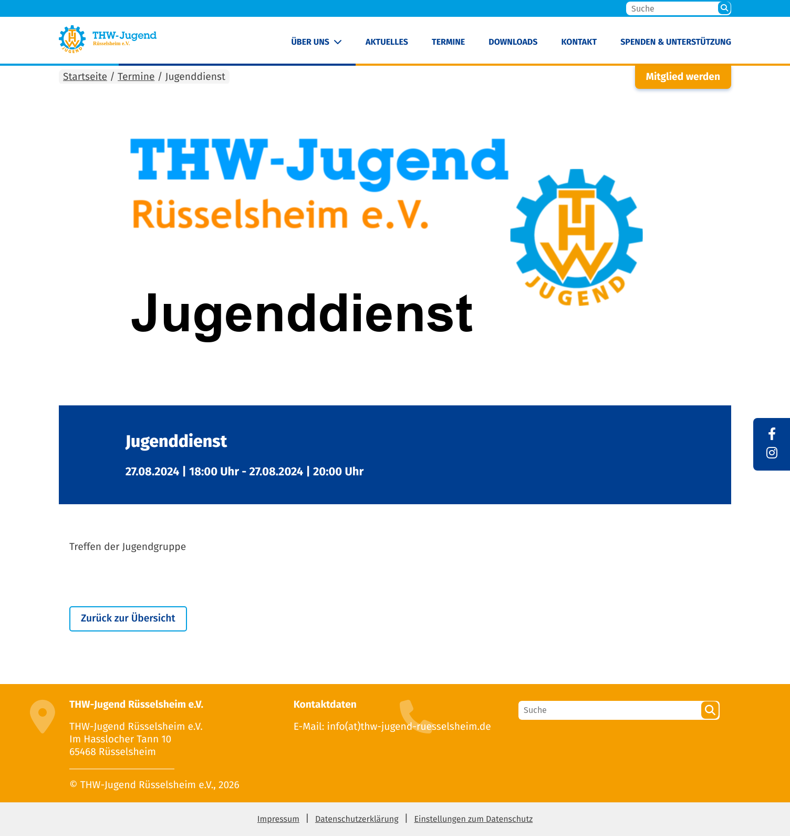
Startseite (85, 77)
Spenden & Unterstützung (675, 42)
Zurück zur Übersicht (128, 619)
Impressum (278, 819)
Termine (448, 42)
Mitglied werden (683, 77)
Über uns (310, 42)
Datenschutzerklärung (357, 819)
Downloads (512, 42)
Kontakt (579, 42)
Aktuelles (387, 42)
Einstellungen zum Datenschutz (473, 819)
